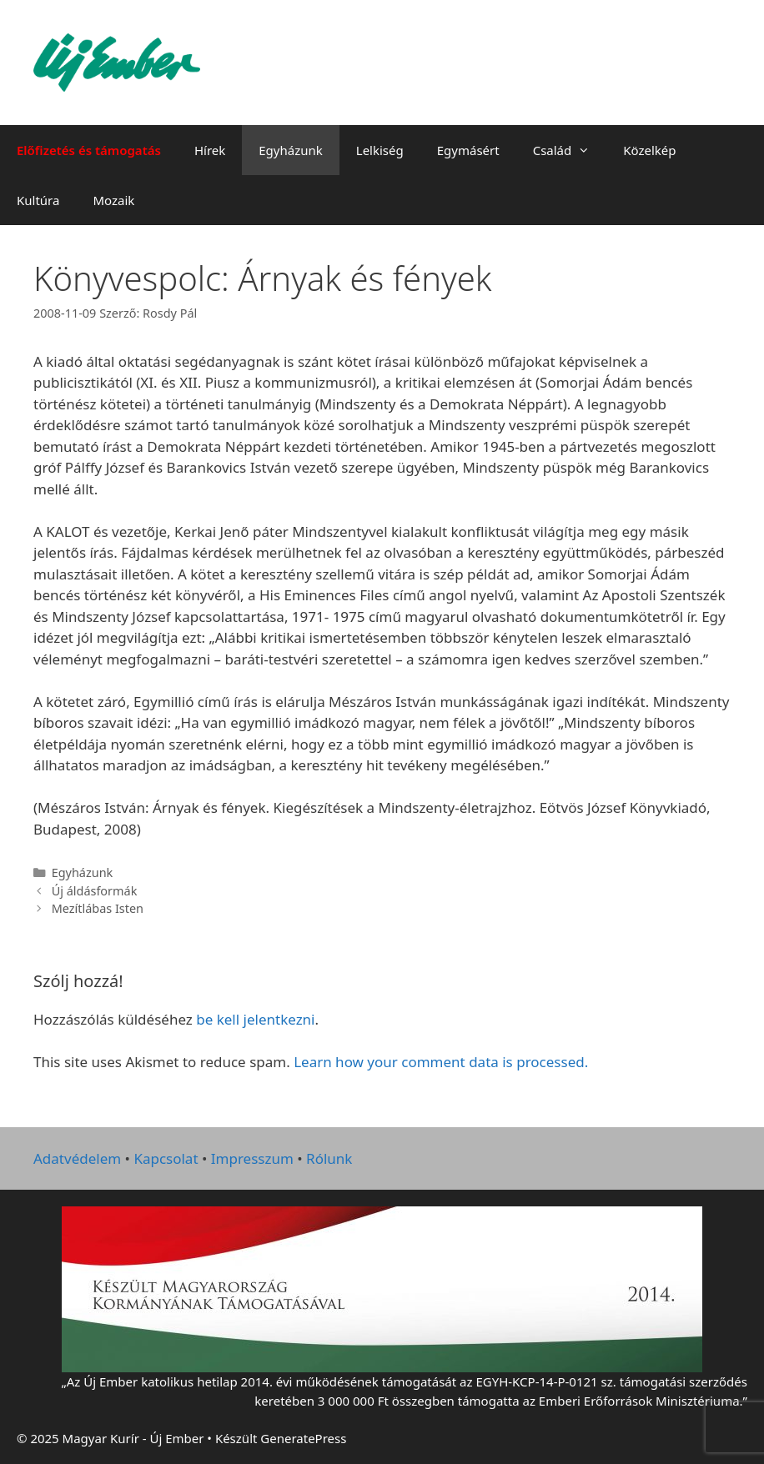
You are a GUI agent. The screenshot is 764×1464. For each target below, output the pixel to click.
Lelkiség (380, 150)
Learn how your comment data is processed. (441, 1061)
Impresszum (252, 1158)
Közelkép (649, 150)
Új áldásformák (95, 891)
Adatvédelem (77, 1158)
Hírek (209, 150)
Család (570, 150)
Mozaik (113, 200)
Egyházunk (291, 150)
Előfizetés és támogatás (89, 150)
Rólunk (329, 1158)
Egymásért (468, 150)
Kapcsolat (165, 1158)
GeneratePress (303, 1438)
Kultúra (38, 200)
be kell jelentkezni (255, 1019)
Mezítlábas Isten (97, 908)
